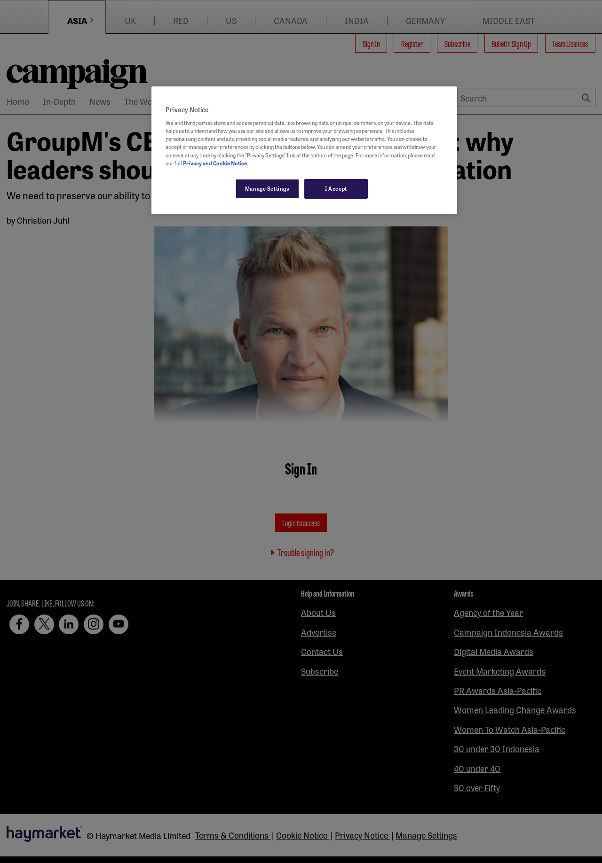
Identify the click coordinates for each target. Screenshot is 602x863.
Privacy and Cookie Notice (215, 163)
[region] (304, 150)
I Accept (336, 188)
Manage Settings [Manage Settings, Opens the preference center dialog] (267, 188)
